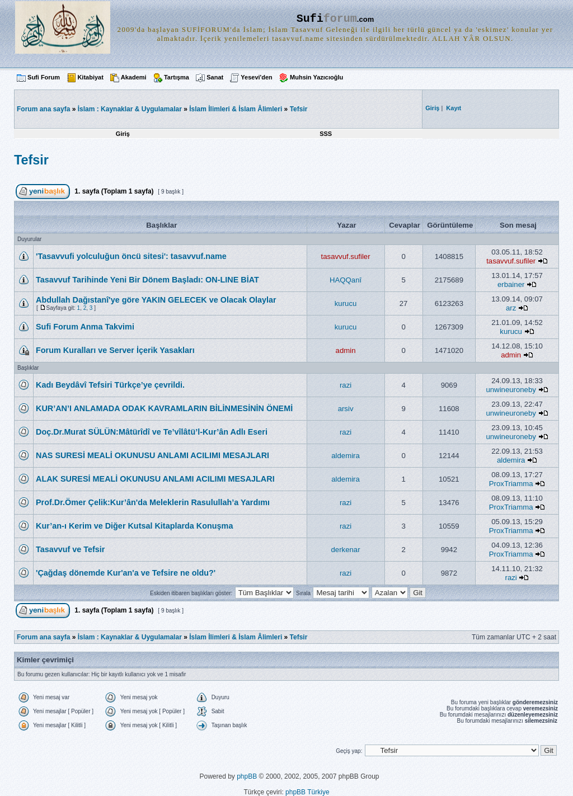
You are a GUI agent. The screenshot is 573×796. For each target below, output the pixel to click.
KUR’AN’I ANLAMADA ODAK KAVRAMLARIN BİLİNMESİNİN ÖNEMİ (164, 408)
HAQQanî (345, 280)
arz (511, 308)
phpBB (247, 776)
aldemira (345, 455)
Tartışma (176, 77)
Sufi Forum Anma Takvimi (85, 326)
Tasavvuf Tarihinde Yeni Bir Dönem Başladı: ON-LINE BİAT (147, 279)
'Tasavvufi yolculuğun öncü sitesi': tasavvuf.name (131, 256)
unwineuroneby (511, 389)
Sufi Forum (43, 77)
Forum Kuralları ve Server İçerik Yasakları (115, 350)
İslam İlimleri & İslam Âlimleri (235, 109)
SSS (326, 133)
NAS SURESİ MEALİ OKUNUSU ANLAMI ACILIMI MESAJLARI (152, 455)
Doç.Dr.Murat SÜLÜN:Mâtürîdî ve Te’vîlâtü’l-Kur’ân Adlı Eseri (151, 431)
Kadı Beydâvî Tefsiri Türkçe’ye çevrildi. (110, 384)
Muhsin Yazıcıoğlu (316, 77)
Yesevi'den (256, 77)
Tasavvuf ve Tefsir (70, 549)
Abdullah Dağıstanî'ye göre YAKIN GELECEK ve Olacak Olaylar (156, 299)
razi (345, 385)
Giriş (123, 133)
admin (346, 350)
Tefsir (299, 109)
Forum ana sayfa (43, 637)
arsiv (346, 408)
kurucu (346, 303)
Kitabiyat (90, 77)
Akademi (134, 77)
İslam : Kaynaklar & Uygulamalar (130, 109)
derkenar (345, 549)
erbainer (510, 284)
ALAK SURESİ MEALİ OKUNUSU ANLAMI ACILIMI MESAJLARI (155, 478)
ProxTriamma (511, 483)
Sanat (214, 77)
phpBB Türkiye (307, 792)
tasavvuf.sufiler (345, 256)
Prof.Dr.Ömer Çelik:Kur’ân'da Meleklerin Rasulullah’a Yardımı (153, 502)
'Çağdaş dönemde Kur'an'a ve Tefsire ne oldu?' (125, 572)
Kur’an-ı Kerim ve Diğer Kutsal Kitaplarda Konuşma (134, 525)
